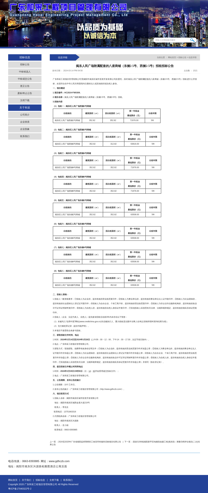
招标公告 (24, 64)
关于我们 (26, 480)
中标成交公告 (25, 79)
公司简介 (24, 115)
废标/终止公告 (24, 93)
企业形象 (24, 129)
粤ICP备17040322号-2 (19, 488)
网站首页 (172, 57)
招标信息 (40, 480)
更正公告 (24, 86)
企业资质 (24, 122)
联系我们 (24, 136)
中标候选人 (25, 71)
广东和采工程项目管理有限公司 (40, 484)
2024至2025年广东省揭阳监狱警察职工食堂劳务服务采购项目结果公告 (90, 442)
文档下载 (24, 100)
